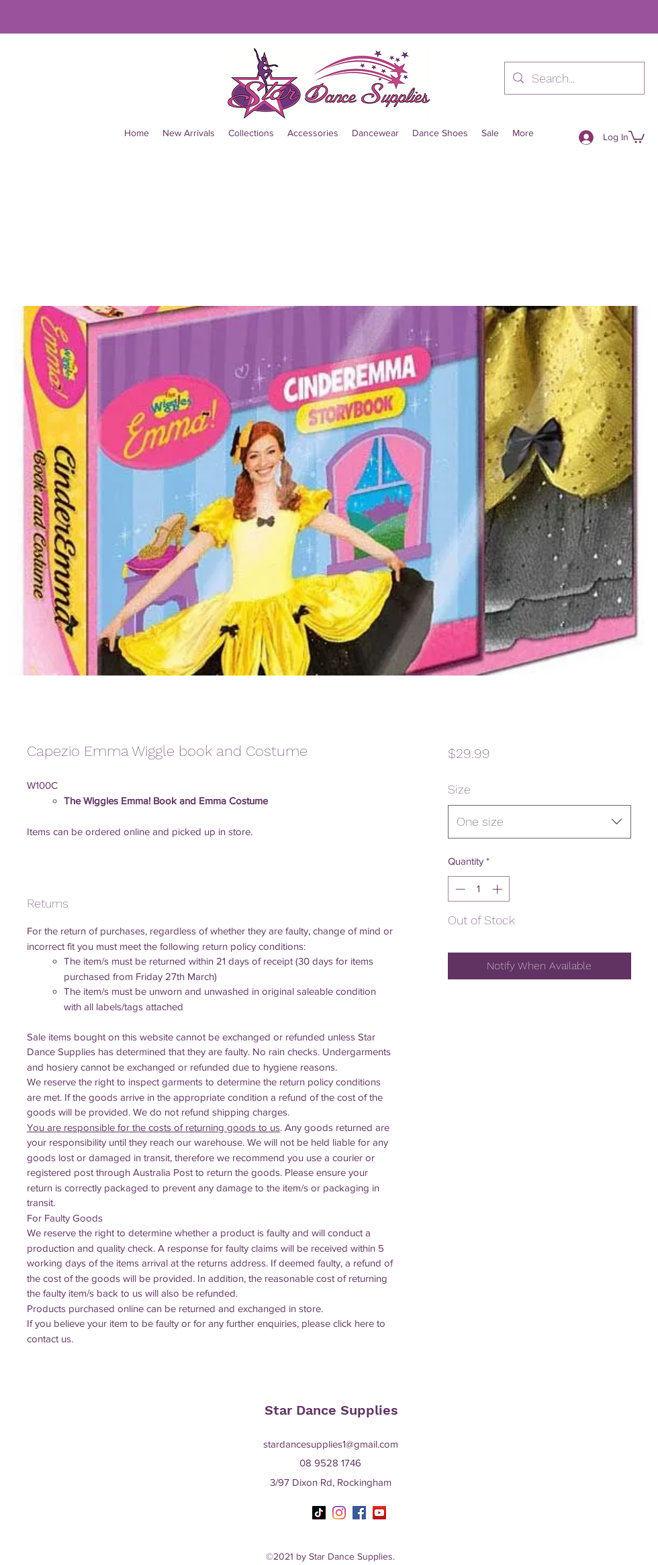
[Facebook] (359, 1512)
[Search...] (574, 78)
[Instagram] (339, 1512)
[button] (636, 136)
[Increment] (498, 889)
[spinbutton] (478, 889)
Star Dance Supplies (331, 1410)
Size (459, 789)
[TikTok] (319, 1512)
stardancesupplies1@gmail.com (330, 1444)
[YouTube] (379, 1512)
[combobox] (539, 822)
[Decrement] (459, 889)
